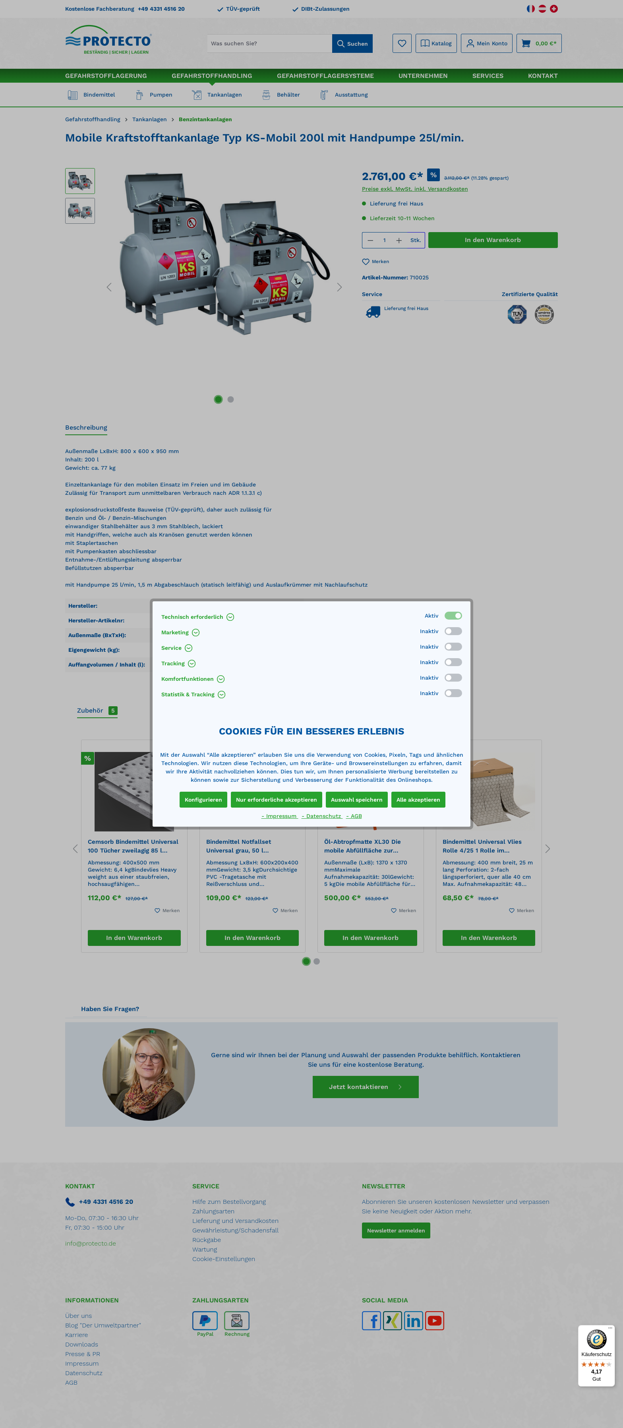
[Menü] (610, 1330)
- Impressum (279, 816)
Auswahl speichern (357, 799)
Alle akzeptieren (418, 799)
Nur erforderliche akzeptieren (276, 799)
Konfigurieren (203, 799)
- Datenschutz (322, 816)
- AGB (354, 816)
